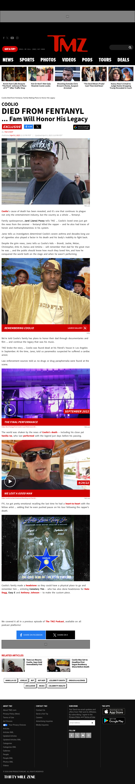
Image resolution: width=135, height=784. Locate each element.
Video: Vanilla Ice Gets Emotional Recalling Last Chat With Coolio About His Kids (19, 498)
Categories (7, 743)
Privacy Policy (74, 717)
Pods (87, 60)
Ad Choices (7, 721)
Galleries (6, 751)
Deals (123, 60)
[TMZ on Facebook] (4, 38)
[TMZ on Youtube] (12, 38)
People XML (8, 758)
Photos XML (8, 762)
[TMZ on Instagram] (17, 38)
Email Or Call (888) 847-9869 (32, 49)
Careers (39, 717)
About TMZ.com (9, 710)
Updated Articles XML (12, 740)
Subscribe (92, 722)
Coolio (23, 680)
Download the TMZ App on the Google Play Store (114, 720)
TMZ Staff (8, 132)
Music (42, 686)
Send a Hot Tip (42, 714)
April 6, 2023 (15, 135)
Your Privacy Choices (14, 725)
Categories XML (9, 747)
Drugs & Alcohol (77, 680)
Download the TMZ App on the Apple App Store (114, 711)
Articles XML (8, 732)
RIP (32, 680)
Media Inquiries (42, 725)
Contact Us (40, 710)
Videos (69, 60)
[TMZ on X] (7, 38)
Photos (48, 60)
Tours (105, 60)
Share (31, 635)
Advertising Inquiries (44, 721)
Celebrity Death (57, 680)
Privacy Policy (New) (11, 714)
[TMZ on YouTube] (83, 735)
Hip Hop (41, 680)
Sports (27, 60)
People (6, 754)
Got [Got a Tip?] (10, 49)
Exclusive (30, 686)
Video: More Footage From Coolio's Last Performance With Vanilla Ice (19, 427)
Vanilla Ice (10, 680)
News (8, 60)
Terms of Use (8, 717)
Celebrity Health (57, 686)
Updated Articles (10, 736)
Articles (6, 729)
